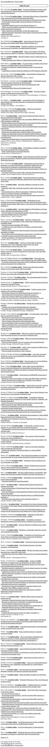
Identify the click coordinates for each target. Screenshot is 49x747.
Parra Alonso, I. (5, 63)
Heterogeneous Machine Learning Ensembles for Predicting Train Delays (24, 20)
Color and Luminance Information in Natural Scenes (17, 319)
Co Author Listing (16, 9)
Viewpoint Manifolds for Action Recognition (15, 481)
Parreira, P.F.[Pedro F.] (7, 385)
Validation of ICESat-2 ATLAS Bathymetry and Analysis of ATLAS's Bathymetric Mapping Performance (21, 590)
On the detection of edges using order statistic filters (18, 130)
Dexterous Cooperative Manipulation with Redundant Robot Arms (21, 110)
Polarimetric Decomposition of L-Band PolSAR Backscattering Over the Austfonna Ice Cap (24, 416)
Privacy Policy (19, 2)
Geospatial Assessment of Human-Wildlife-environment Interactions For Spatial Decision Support (22, 723)
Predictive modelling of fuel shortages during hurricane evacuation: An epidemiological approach (22, 47)
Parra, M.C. (4, 243)
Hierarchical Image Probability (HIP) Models (15, 225)
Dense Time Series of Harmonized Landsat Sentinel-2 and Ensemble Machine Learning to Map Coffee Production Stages (22, 404)
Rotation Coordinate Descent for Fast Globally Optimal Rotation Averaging (24, 134)
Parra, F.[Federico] (6, 163)
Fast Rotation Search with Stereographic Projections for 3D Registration (23, 82)
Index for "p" (5, 737)
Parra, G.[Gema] (6, 178)
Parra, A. (3, 116)
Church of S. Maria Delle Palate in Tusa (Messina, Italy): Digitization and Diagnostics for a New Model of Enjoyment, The (24, 664)
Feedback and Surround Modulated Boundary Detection (19, 307)
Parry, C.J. (4, 670)
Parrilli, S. (4, 485)
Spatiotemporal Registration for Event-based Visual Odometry (20, 139)
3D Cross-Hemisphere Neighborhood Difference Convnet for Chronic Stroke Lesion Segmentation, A (22, 638)
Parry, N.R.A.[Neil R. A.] (8, 690)
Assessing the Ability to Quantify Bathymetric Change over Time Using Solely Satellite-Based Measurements (22, 565)
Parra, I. (3, 184)
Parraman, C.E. (5, 347)
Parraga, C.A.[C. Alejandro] (9, 314)
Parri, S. (3, 472)
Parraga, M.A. (5, 333)
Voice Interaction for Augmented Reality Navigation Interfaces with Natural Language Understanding (22, 670)
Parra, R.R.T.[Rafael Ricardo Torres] (11, 258)
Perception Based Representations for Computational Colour (20, 309)
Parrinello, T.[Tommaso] (8, 515)
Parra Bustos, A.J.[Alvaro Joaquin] (11, 81)
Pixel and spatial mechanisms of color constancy (16, 351)
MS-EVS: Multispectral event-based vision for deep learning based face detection (23, 466)
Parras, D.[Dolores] (6, 361)
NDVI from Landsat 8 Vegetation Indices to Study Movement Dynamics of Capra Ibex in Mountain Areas (24, 334)
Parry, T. (3, 732)
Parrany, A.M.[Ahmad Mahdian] (10, 354)
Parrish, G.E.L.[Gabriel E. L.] (9, 620)
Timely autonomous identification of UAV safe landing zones (20, 31)
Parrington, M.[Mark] (7, 520)
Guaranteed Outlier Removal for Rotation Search (16, 88)
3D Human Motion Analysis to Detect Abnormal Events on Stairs (23, 92)
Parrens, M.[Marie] (6, 447)
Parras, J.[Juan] (5, 366)
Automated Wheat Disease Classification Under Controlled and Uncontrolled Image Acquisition (24, 17)
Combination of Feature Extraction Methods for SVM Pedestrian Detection (24, 71)
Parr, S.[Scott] (5, 46)
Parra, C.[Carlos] (6, 148)
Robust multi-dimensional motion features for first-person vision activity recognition (22, 268)
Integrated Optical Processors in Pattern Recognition (18, 607)
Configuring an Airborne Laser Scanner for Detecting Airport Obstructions (24, 572)
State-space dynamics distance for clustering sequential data (20, 296)
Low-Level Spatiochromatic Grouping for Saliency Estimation (20, 323)
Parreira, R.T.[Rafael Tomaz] (9, 392)
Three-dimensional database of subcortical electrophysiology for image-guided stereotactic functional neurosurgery (24, 456)
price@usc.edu (8, 743)
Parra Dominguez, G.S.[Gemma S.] (11, 91)
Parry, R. (3, 722)
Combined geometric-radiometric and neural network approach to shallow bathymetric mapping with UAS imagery (24, 569)
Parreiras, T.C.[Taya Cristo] (9, 397)
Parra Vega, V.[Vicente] (8, 109)
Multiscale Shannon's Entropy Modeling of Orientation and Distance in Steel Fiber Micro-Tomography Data (22, 733)
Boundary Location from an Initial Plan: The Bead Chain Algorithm (22, 602)
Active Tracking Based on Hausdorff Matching (15, 151)
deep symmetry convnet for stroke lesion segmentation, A (19, 640)
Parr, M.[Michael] (6, 41)
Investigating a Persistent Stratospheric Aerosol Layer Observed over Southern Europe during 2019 (23, 520)
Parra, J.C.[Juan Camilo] (8, 200)
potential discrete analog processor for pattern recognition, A (20, 613)
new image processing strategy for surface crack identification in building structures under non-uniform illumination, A (23, 356)
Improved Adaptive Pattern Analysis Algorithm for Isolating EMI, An (22, 605)
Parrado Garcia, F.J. (7, 282)
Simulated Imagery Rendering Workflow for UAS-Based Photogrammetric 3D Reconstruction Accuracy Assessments (23, 583)
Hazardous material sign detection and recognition (17, 125)
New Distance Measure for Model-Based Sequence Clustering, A (21, 293)
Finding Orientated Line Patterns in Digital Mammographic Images (22, 60)
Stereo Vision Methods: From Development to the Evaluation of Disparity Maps (24, 393)
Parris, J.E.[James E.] (7, 542)
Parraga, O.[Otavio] (7, 339)
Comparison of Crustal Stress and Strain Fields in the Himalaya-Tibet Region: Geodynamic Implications (23, 536)
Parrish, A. (4, 545)
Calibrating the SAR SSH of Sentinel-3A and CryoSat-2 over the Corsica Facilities (22, 515)
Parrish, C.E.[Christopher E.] (9, 561)
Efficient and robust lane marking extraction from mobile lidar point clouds (24, 551)
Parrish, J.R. (4, 627)
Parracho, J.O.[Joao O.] (8, 277)
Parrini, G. (4, 530)
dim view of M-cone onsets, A (11, 694)
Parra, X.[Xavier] (6, 267)
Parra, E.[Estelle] (6, 157)
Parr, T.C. (3, 57)
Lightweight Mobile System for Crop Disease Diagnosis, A (19, 25)
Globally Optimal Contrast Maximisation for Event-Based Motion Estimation (25, 123)
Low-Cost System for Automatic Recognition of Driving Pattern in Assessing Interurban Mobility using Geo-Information (24, 213)
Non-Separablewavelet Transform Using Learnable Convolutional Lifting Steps (24, 278)
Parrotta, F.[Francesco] (7, 663)
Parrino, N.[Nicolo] (6, 535)
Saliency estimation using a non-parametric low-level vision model (22, 325)
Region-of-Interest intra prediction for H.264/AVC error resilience (21, 380)
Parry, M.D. (4, 680)
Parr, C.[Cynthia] (6, 9)
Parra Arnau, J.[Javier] (7, 74)
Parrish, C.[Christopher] (8, 550)
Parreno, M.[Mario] (7, 436)
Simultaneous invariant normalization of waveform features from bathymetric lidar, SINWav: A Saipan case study (21, 587)
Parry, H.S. (4, 675)
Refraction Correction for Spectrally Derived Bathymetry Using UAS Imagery (25, 581)
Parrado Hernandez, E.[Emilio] (10, 289)
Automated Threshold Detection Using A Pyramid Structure (20, 600)
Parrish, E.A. (4, 597)
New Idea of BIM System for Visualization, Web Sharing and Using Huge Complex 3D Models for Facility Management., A (23, 473)
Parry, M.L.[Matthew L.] (8, 685)
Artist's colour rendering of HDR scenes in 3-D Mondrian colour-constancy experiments (24, 348)
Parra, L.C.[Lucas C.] (7, 220)
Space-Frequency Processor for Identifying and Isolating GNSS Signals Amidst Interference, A (22, 42)
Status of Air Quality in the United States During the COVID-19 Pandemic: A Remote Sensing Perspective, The (23, 52)
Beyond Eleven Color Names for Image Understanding (18, 317)
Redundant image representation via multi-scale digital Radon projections (24, 378)
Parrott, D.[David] (6, 657)
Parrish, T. (4, 632)
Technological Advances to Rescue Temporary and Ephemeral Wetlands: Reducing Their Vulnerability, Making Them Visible (23, 179)
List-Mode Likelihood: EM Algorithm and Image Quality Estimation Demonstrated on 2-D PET (24, 210)
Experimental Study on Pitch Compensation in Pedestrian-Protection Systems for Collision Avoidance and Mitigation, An (22, 192)
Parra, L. (3, 209)
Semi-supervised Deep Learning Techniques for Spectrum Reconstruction (24, 469)
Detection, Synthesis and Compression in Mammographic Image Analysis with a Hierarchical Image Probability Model (23, 221)
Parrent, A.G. (5, 455)
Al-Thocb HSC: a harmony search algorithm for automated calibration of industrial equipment (22, 426)
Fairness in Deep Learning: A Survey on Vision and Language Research (23, 342)
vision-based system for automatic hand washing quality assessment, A (23, 195)
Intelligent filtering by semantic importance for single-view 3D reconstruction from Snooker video (24, 686)
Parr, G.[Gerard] (5, 16)
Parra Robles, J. (5, 100)
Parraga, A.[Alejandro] (7, 303)
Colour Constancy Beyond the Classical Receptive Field (18, 321)
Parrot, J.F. (4, 649)
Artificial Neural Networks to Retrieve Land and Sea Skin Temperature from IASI (24, 273)
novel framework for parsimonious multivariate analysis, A (19, 295)
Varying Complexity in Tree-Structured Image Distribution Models (22, 238)
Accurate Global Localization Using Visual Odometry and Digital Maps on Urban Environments (24, 64)
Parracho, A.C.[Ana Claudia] (9, 272)
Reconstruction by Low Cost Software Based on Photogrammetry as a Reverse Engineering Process (24, 362)
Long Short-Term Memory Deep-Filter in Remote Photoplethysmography (24, 172)
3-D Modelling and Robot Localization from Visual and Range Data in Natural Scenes (23, 149)
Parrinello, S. (4, 504)
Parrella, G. (4, 415)
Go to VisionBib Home (7, 2)
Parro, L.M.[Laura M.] (7, 644)
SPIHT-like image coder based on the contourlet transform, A (20, 499)
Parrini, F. (3, 525)
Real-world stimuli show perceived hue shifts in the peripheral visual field (24, 703)
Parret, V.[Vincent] (6, 466)
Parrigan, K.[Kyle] (6, 478)
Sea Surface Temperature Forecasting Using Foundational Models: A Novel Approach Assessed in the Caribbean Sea (24, 263)
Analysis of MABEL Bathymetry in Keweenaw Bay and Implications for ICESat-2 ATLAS (21, 562)
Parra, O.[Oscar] (6, 250)
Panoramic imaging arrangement (35, 542)
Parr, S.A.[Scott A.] (6, 51)
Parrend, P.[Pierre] (6, 426)
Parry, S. (3, 727)
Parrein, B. (4, 375)
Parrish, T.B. (4, 637)
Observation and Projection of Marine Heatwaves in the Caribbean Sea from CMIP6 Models (23, 259)
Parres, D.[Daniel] (6, 460)
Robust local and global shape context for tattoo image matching (21, 132)
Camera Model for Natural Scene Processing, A (16, 604)
